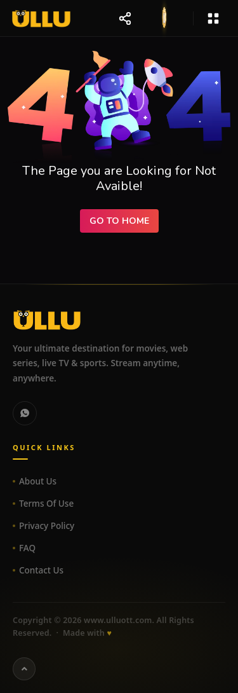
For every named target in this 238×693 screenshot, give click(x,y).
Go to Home (119, 221)
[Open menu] (213, 18)
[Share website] (125, 18)
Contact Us (41, 570)
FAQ (27, 548)
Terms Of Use (46, 503)
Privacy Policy (46, 526)
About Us (37, 481)
